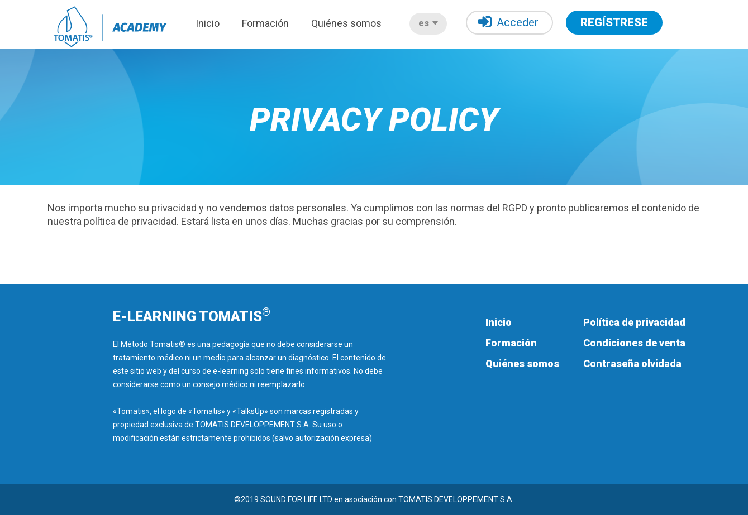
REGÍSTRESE (614, 22)
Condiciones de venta (634, 343)
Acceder (508, 22)
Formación (265, 23)
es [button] (428, 23)
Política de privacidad (634, 322)
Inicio (208, 23)
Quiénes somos (346, 23)
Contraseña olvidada (632, 363)
